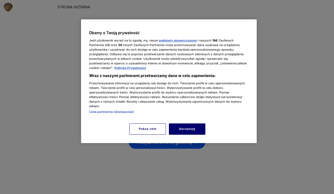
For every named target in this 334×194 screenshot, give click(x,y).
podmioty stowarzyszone (178, 40)
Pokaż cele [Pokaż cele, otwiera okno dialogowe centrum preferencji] (147, 129)
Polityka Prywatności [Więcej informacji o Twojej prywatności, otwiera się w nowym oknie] (130, 68)
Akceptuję (187, 129)
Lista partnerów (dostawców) (111, 112)
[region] (169, 81)
